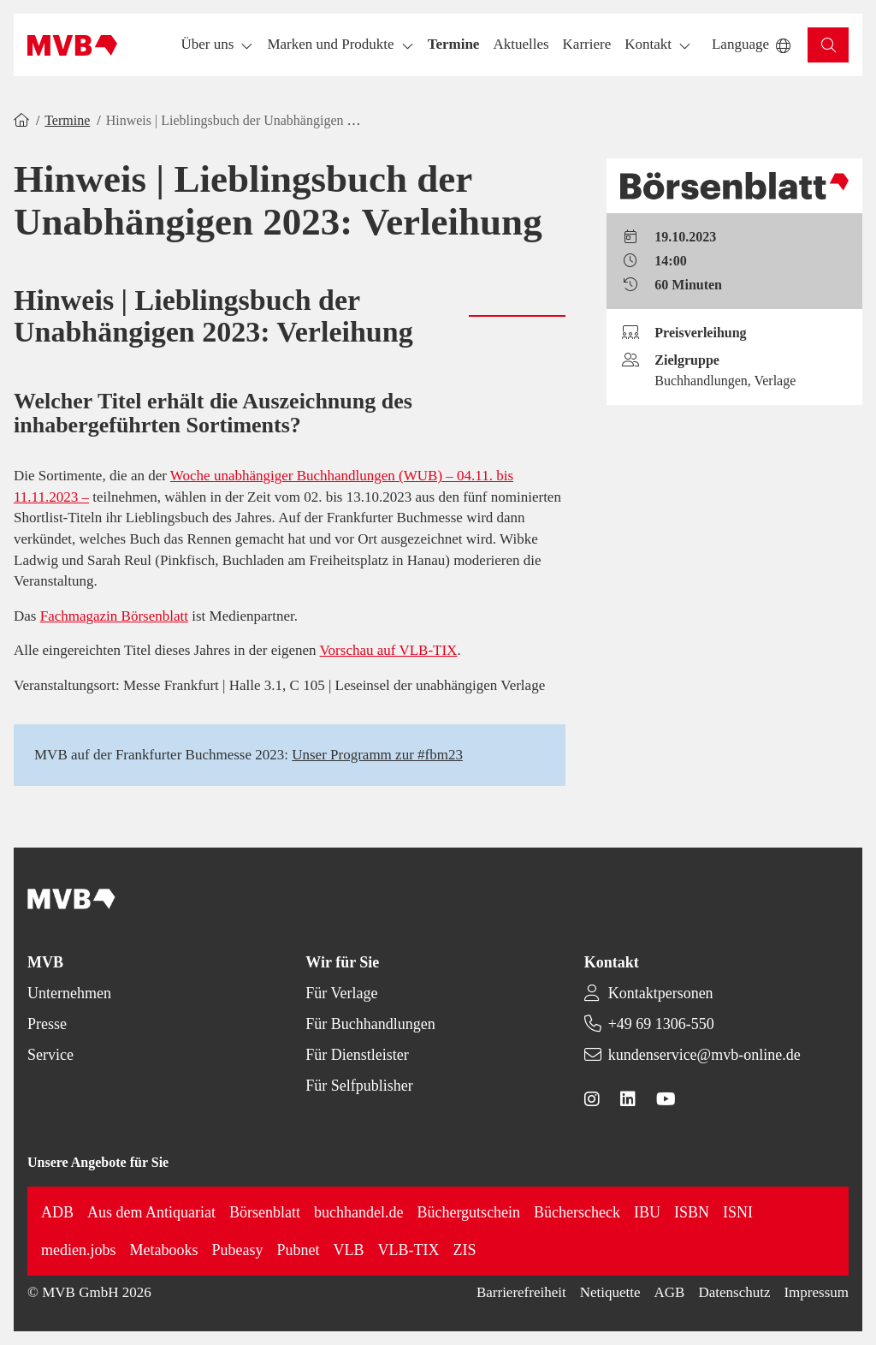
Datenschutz (734, 1292)
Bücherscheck (577, 1212)
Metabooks (164, 1250)
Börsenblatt (264, 1212)
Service (50, 1054)
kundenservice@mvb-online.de (704, 1054)
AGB (669, 1292)
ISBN (691, 1212)
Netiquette (610, 1292)
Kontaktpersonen (660, 993)
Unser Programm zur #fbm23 (377, 755)
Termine (67, 120)
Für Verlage (341, 993)
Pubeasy (237, 1250)
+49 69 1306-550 (661, 1024)
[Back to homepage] (72, 45)
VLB (349, 1250)
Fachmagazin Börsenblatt (114, 616)
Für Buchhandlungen (370, 1024)
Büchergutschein (468, 1212)
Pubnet (298, 1250)
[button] (454, 44)
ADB (57, 1212)
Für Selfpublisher (359, 1085)
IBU (647, 1212)
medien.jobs (78, 1250)
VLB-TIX (409, 1250)
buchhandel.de (358, 1212)
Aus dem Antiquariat (151, 1212)
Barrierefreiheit (521, 1292)
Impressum (816, 1292)
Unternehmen (69, 993)
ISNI (738, 1212)
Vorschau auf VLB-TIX (389, 650)
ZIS (464, 1250)
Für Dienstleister (356, 1054)
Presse (47, 1024)
